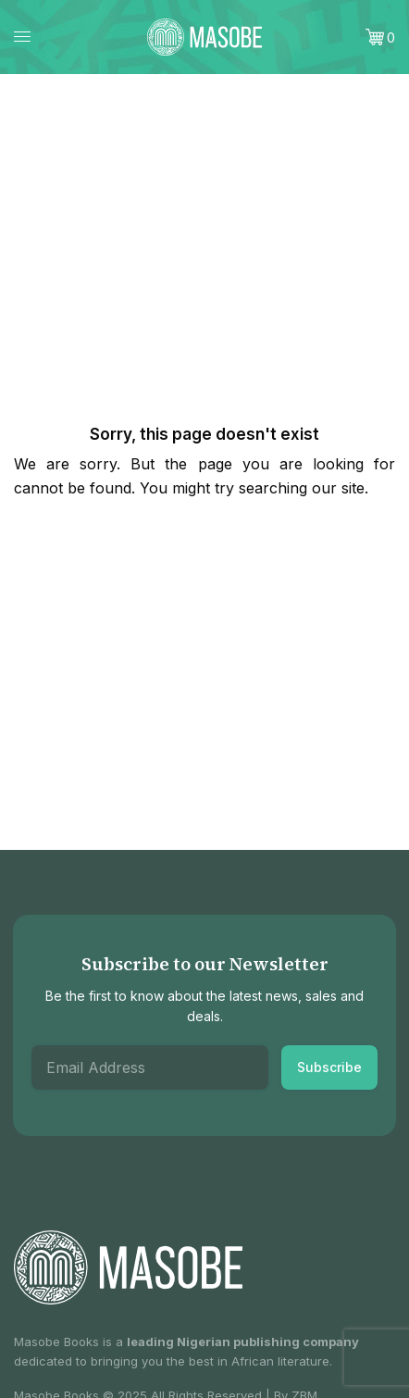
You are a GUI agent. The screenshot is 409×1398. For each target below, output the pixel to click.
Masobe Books (56, 1341)
